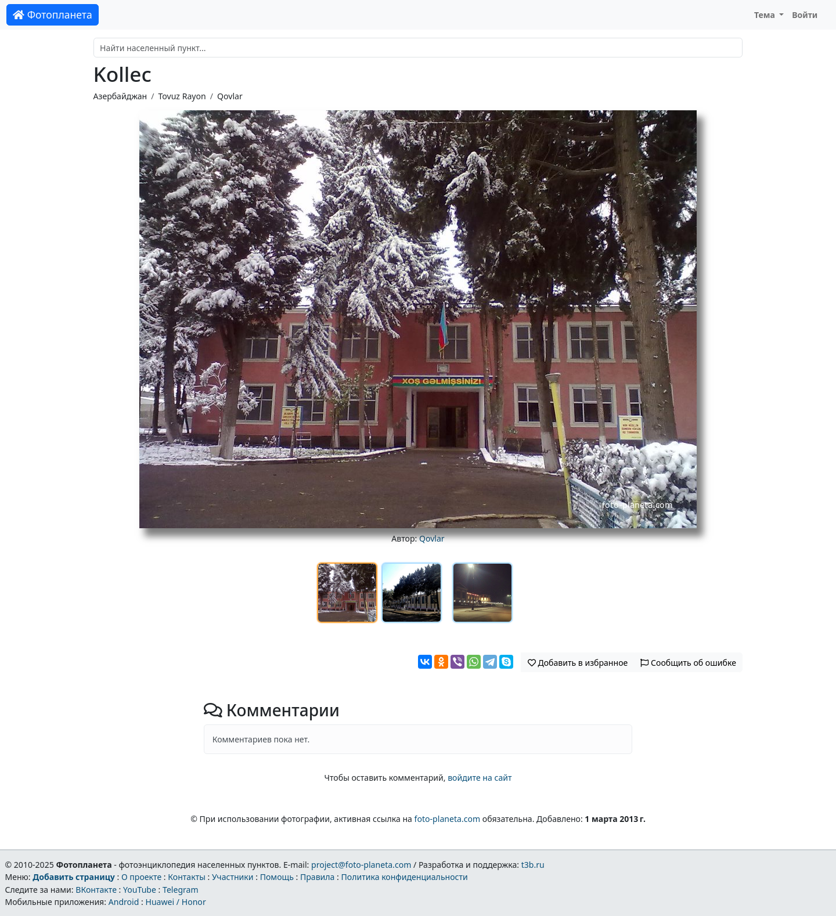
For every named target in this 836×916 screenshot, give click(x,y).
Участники (233, 876)
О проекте (141, 876)
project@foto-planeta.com (361, 864)
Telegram (181, 889)
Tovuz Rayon (182, 96)
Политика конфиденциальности (404, 876)
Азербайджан (120, 96)
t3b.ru (533, 864)
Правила (317, 876)
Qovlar (230, 96)
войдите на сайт (479, 777)
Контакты (187, 876)
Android (124, 901)
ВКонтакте (96, 889)
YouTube (139, 889)
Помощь (277, 876)
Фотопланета (52, 14)
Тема (765, 14)
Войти (804, 14)
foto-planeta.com (448, 818)
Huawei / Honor (175, 901)
